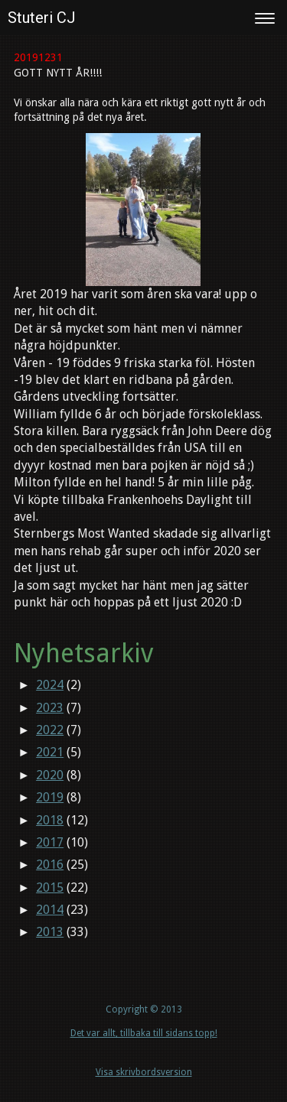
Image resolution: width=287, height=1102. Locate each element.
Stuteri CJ (42, 17)
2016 (50, 864)
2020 (50, 775)
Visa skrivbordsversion (144, 1072)
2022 (50, 730)
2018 (50, 820)
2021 (50, 752)
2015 (50, 887)
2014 (50, 909)
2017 (50, 842)
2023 (50, 708)
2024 (50, 685)
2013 (50, 932)
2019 (50, 797)
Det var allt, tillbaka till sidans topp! (143, 1033)
